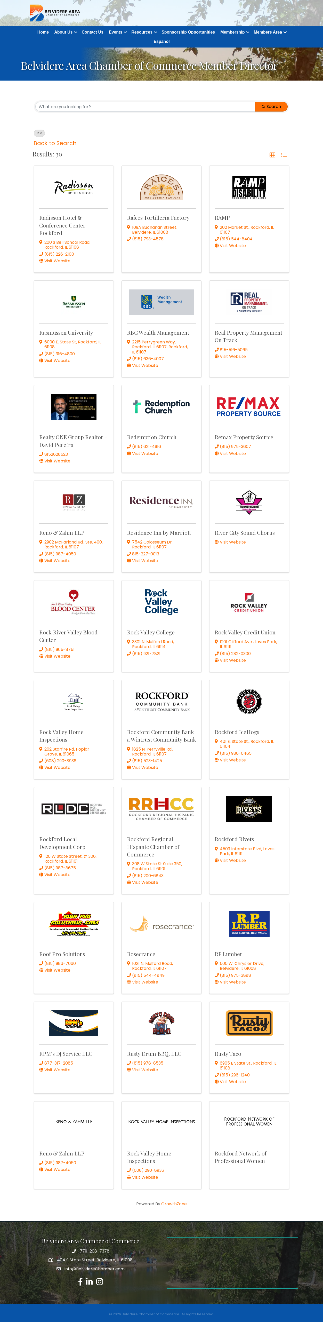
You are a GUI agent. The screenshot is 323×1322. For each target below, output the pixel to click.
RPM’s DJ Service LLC (65, 1053)
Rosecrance (141, 953)
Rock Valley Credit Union (245, 632)
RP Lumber (229, 953)
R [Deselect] (39, 133)
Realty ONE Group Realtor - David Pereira (73, 441)
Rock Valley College (151, 632)
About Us (63, 32)
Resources (141, 32)
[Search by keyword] (145, 107)
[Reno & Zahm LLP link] (73, 1121)
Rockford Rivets (234, 839)
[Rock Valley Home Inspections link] (161, 1121)
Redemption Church (151, 437)
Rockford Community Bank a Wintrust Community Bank (161, 735)
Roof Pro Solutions (62, 953)
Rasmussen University (66, 332)
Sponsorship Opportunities (188, 32)
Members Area (268, 32)
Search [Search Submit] (271, 107)
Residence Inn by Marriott (159, 532)
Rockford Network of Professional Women (241, 1157)
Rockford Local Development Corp (62, 843)
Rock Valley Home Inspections (61, 735)
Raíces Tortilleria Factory (158, 217)
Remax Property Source (244, 437)
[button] (272, 155)
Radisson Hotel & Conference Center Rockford (62, 225)
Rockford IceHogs (237, 731)
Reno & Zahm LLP (61, 532)
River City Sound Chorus (245, 532)
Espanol (161, 41)
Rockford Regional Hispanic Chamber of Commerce (153, 847)
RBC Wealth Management (158, 332)
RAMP (222, 217)
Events (115, 32)
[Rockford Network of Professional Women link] (249, 1122)
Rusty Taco (228, 1053)
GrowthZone (174, 1204)
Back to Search (55, 143)
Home (43, 32)
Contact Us (92, 32)
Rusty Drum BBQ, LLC (154, 1053)
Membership (232, 32)
